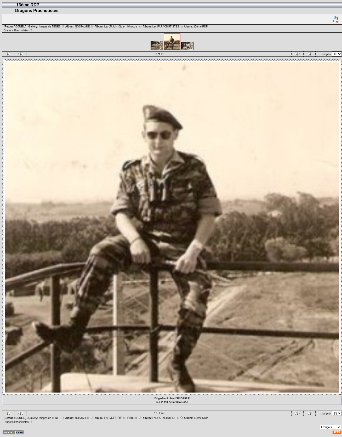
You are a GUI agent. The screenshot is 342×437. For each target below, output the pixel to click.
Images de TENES (52, 26)
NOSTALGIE (84, 26)
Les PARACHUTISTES (167, 26)
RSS (337, 432)
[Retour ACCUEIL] (15, 26)
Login (336, 19)
